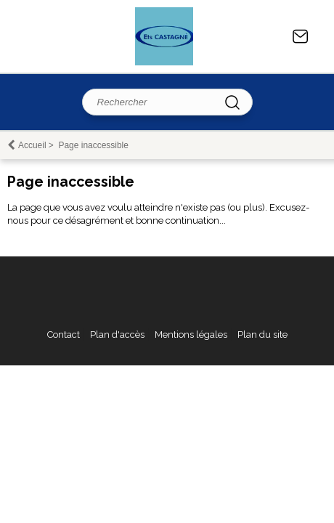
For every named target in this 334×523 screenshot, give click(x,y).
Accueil (32, 145)
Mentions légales (191, 334)
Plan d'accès (117, 334)
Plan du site (262, 334)
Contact (300, 36)
